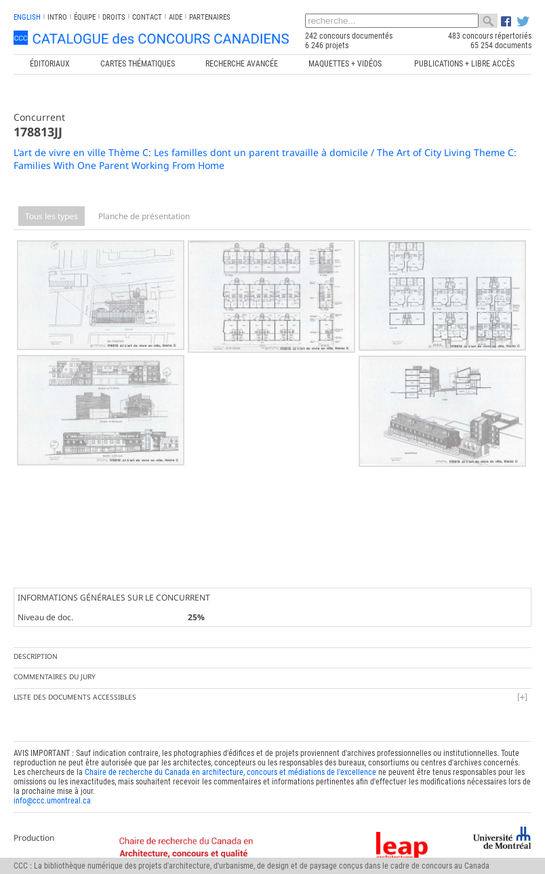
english (27, 17)
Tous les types (51, 216)
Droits (113, 17)
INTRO (57, 17)
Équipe (85, 17)
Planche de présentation (144, 216)
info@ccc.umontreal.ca (52, 796)
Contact (147, 17)
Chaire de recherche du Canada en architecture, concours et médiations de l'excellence (230, 767)
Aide (175, 17)
